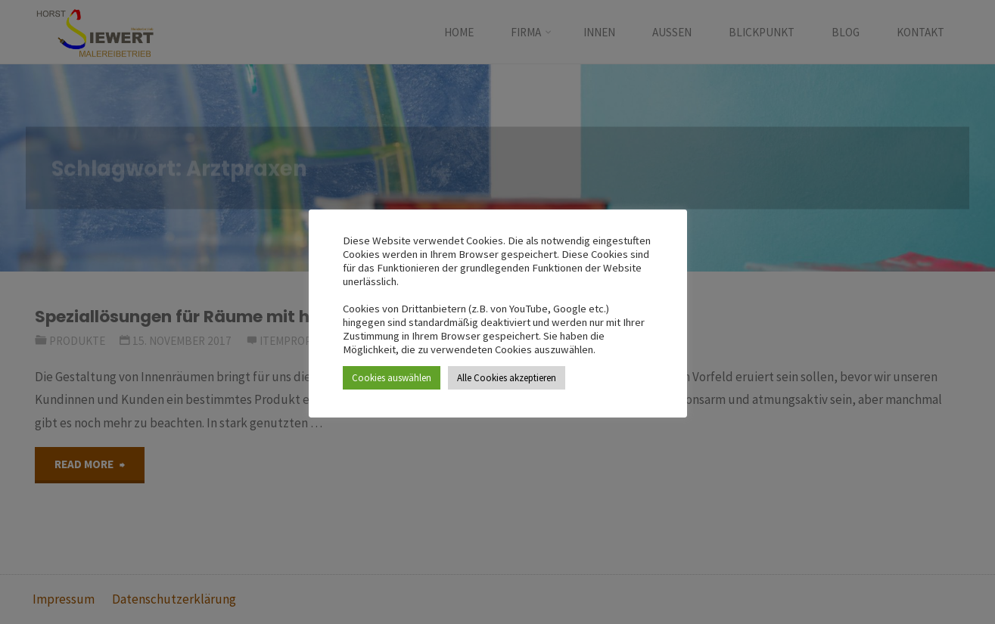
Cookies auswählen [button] (391, 377)
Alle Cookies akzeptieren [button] (506, 377)
